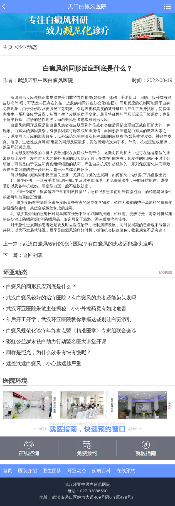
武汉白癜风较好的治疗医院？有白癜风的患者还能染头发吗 (88, 244)
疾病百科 (101, 470)
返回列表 (33, 255)
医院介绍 (27, 470)
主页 (8, 47)
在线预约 (126, 470)
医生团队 (52, 470)
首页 (7, 470)
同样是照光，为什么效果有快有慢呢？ (48, 352)
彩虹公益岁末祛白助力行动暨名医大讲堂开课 (56, 341)
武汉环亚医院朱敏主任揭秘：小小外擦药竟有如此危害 (66, 308)
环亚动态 (27, 47)
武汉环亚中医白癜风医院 (45, 80)
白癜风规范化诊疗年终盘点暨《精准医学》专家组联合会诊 (71, 330)
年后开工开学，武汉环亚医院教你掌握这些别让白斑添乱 (68, 319)
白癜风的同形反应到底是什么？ (41, 286)
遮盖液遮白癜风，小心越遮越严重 (43, 363)
